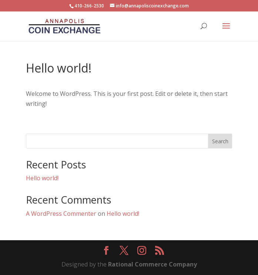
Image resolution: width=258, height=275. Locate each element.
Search (220, 141)
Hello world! (42, 178)
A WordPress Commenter (61, 213)
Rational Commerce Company (152, 264)
